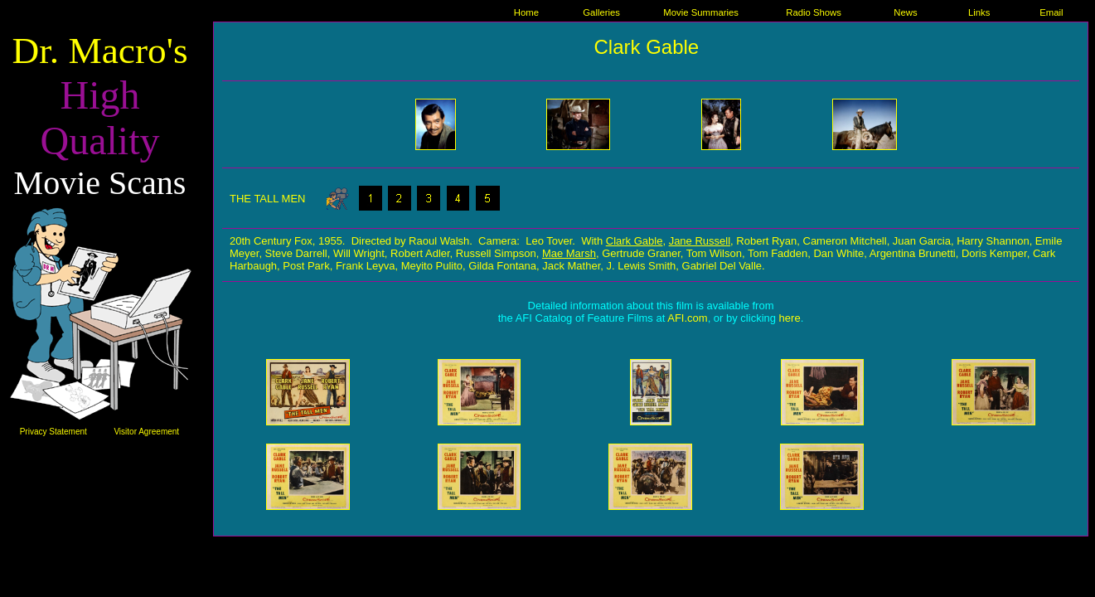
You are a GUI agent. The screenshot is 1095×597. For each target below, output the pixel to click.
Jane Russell (699, 241)
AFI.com (687, 318)
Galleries (601, 12)
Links (979, 12)
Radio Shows (813, 12)
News (905, 12)
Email (1051, 12)
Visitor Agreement (146, 431)
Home (526, 12)
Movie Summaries (701, 12)
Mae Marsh (569, 253)
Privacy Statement (53, 431)
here (790, 318)
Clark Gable (646, 47)
